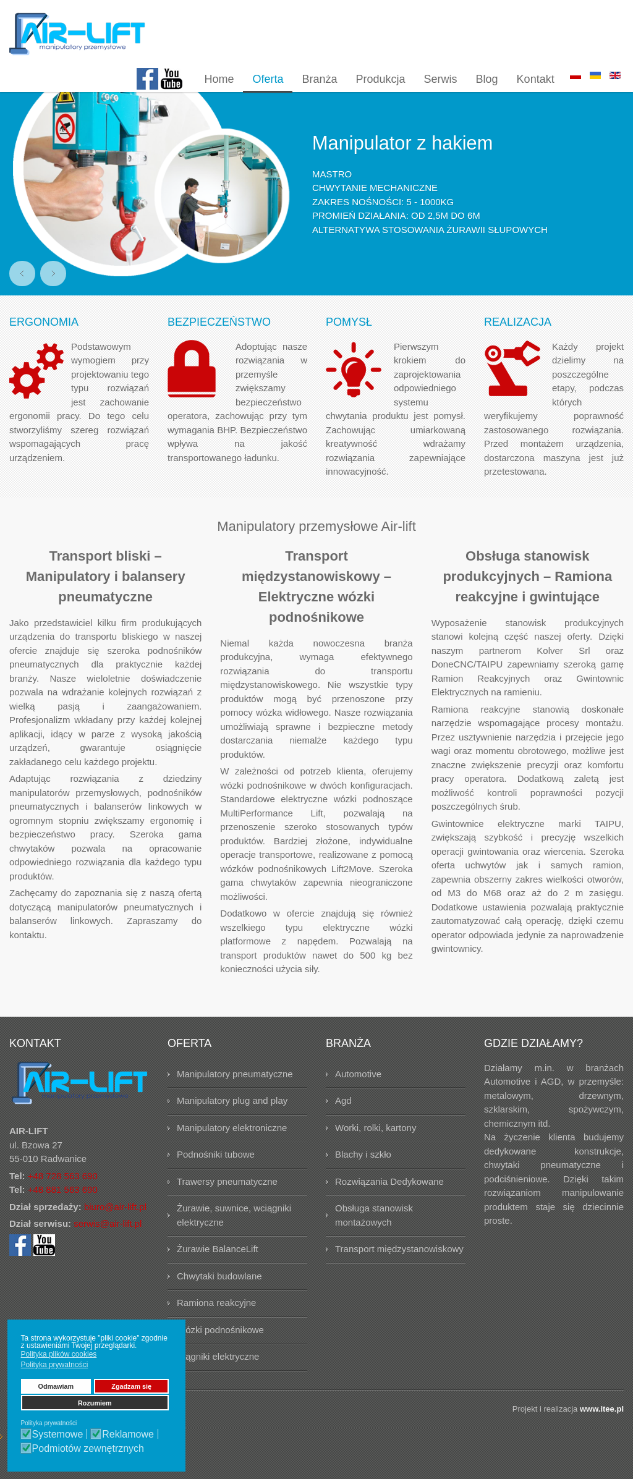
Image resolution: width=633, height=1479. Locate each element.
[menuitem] (219, 80)
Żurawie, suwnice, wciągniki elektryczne (234, 1239)
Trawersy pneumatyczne (227, 1206)
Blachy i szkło (363, 1179)
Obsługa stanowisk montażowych (374, 1239)
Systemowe (57, 1434)
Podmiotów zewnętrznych (88, 1448)
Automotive (358, 1098)
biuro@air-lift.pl (115, 1231)
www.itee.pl (602, 1433)
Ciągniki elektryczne (218, 1381)
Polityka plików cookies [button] (59, 1354)
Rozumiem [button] (95, 1403)
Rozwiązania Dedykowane (389, 1206)
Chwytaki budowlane (219, 1300)
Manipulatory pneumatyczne (235, 1098)
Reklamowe (128, 1434)
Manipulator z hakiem (406, 167)
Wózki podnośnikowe (220, 1354)
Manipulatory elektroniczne (232, 1152)
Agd (343, 1125)
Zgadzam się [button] (131, 1386)
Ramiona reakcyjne (216, 1327)
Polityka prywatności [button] (54, 1364)
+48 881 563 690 (63, 1214)
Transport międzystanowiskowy (399, 1273)
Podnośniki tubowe (216, 1179)
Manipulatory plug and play (232, 1125)
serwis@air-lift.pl (108, 1248)
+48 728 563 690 (63, 1200)
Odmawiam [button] (56, 1386)
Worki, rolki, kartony (375, 1152)
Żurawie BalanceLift (217, 1273)
